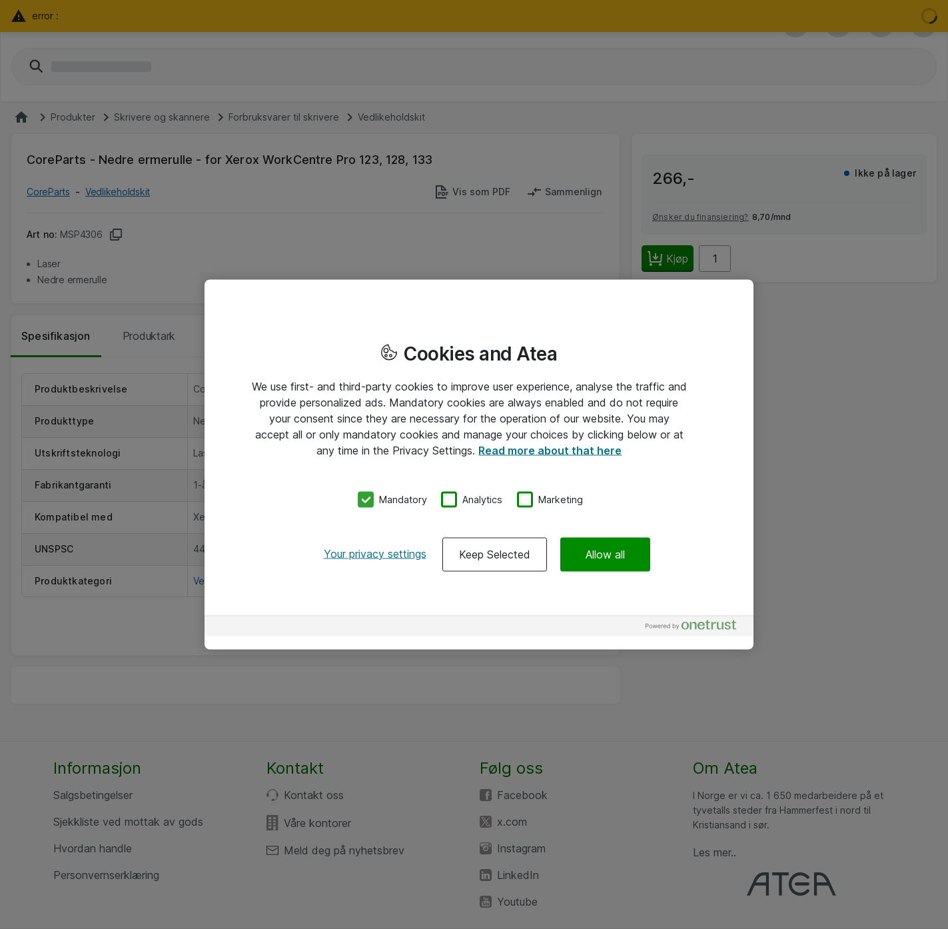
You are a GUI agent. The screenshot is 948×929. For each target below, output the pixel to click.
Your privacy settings (375, 553)
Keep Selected (494, 553)
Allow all (605, 553)
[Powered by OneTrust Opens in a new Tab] (696, 627)
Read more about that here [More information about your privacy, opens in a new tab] (550, 450)
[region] (479, 465)
